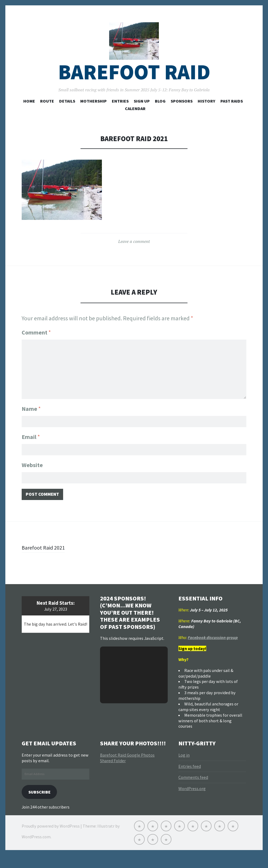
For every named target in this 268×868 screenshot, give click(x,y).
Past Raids (231, 110)
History (206, 110)
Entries (120, 110)
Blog (160, 110)
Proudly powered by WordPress (51, 838)
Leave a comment (134, 251)
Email (31, 445)
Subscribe (41, 804)
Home (29, 110)
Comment (36, 341)
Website (32, 474)
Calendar (135, 117)
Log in (184, 766)
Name (31, 416)
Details (67, 110)
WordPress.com (36, 849)
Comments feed (193, 789)
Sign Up (142, 110)
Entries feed (189, 777)
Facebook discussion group (213, 649)
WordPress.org (192, 800)
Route (47, 110)
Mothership (93, 110)
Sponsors (182, 110)
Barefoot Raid (134, 81)
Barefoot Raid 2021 (45, 559)
